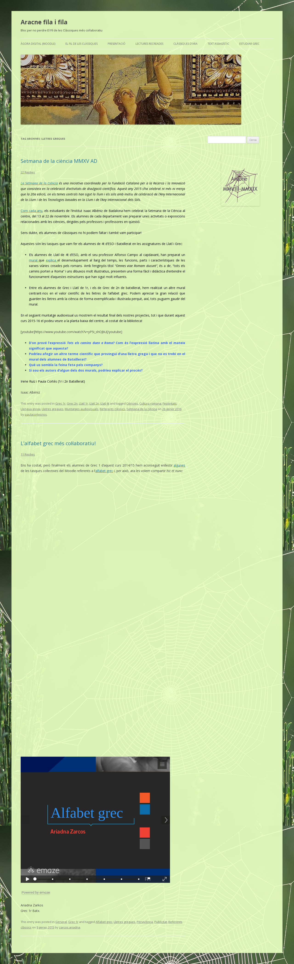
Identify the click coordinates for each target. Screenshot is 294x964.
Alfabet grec (104, 922)
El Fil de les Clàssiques (81, 44)
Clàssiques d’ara (185, 44)
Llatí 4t (104, 403)
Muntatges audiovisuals (81, 409)
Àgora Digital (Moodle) (38, 44)
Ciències (132, 403)
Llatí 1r (83, 403)
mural (34, 260)
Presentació (116, 44)
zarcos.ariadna (69, 927)
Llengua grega (30, 409)
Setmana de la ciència (142, 409)
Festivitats (170, 403)
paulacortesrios (36, 414)
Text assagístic (218, 44)
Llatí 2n (94, 403)
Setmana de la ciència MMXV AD (59, 160)
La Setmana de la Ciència (39, 183)
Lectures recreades (149, 44)
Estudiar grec (249, 44)
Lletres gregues (52, 409)
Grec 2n (72, 403)
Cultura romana (150, 403)
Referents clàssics (112, 409)
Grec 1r (60, 403)
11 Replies (28, 454)
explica (51, 260)
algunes (179, 465)
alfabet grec (104, 471)
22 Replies (28, 172)
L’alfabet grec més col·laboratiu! (58, 443)
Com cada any (31, 210)
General (61, 922)
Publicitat (160, 922)
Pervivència (145, 922)
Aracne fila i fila (44, 22)
